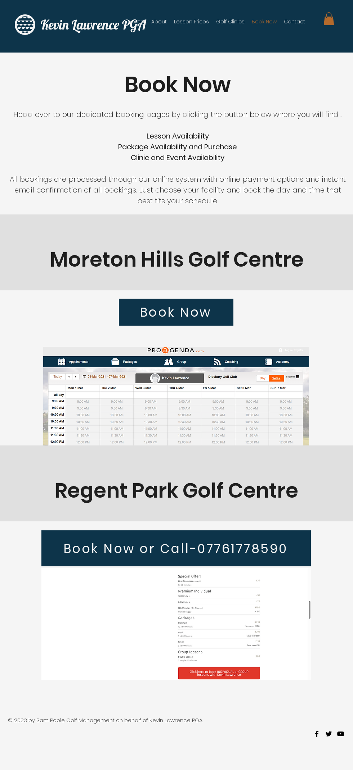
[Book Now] (176, 312)
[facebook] (317, 734)
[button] (328, 18)
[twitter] (329, 734)
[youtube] (340, 734)
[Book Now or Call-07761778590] (176, 548)
